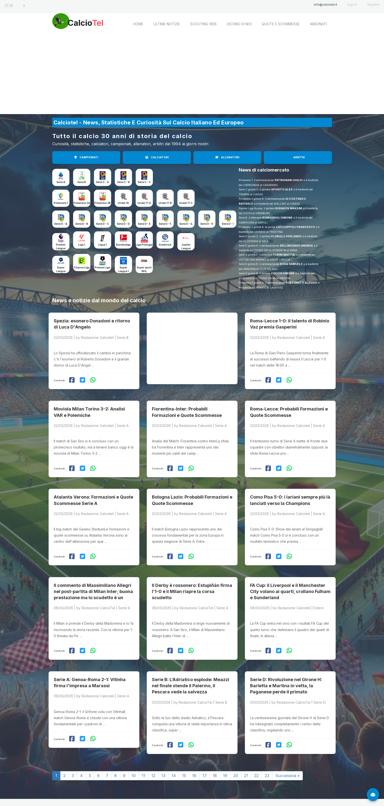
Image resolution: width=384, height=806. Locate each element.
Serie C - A (102, 182)
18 (215, 754)
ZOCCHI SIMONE (282, 273)
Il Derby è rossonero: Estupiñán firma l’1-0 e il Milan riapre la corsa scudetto (192, 574)
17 (204, 754)
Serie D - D (123, 223)
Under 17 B (165, 202)
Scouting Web (203, 24)
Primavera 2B (102, 202)
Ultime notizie (167, 24)
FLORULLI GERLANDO (286, 236)
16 (194, 754)
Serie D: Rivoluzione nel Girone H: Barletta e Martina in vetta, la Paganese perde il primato (286, 664)
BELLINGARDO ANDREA (296, 245)
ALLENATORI (227, 157)
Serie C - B (123, 182)
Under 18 (123, 202)
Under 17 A (144, 202)
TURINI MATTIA (284, 254)
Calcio (94, 23)
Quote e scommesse (281, 24)
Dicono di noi (239, 24)
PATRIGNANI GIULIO (289, 180)
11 (143, 754)
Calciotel (118, 791)
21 (246, 754)
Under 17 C (186, 202)
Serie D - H (206, 223)
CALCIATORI (157, 157)
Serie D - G (185, 223)
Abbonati (318, 24)
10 (134, 754)
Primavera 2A (81, 202)
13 (163, 754)
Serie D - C (102, 223)
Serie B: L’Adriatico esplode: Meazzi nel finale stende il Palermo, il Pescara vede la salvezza (190, 664)
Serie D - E (144, 223)
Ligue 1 (102, 244)
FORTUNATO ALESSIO (301, 282)
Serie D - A (60, 223)
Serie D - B (81, 223)
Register (373, 4)
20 (235, 754)
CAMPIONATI (86, 157)
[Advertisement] (192, 74)
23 (267, 754)
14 (174, 754)
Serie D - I (228, 223)
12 (153, 754)
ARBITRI (299, 157)
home (138, 24)
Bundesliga (123, 244)
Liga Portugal (144, 244)
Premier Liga (102, 267)
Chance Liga (82, 267)
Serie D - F (165, 223)
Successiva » (287, 754)
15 (184, 754)
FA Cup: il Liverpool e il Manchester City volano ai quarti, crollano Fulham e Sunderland (290, 574)
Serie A (60, 182)
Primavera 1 (61, 202)
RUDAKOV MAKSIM (288, 208)
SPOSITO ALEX (282, 189)
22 (256, 754)
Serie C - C (144, 182)
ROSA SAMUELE (291, 264)
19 (225, 754)
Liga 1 (81, 244)
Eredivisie (165, 244)
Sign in (352, 4)
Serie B (81, 182)
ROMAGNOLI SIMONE (277, 217)
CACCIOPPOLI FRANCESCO (295, 227)
